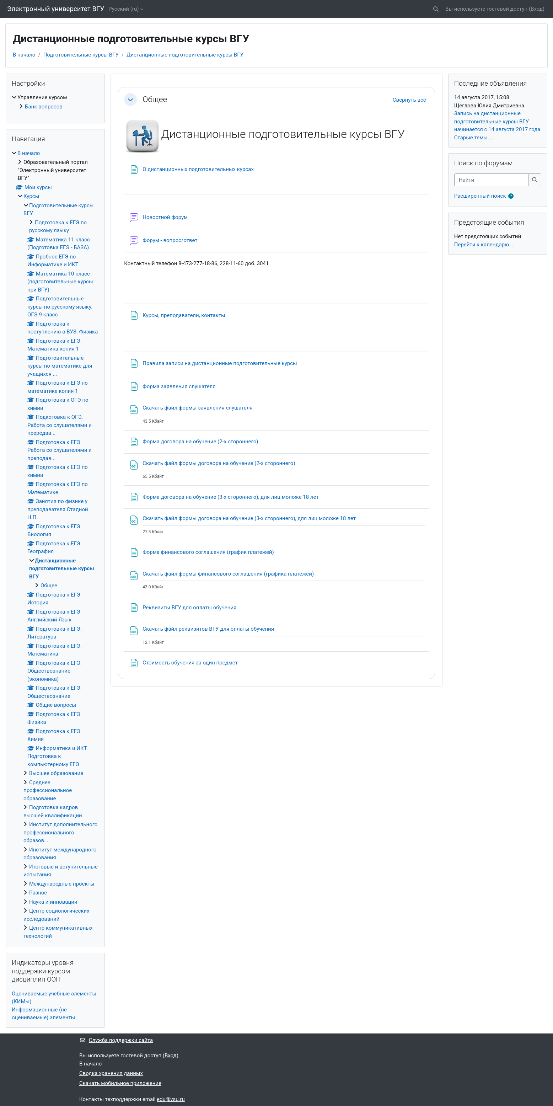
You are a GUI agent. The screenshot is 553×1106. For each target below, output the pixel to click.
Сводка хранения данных (111, 1073)
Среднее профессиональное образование (47, 790)
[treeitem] (55, 102)
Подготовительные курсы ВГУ (81, 55)
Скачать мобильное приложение (120, 1083)
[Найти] (491, 180)
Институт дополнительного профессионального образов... (60, 832)
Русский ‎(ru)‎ (123, 9)
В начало (24, 55)
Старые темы (471, 137)
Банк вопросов (44, 106)
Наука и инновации (53, 902)
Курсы (31, 196)
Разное (38, 892)
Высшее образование (56, 773)
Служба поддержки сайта (116, 1040)
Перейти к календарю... (483, 244)
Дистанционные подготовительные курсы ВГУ (185, 55)
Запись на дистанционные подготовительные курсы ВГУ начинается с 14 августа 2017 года (497, 121)
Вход (537, 9)
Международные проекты (62, 884)
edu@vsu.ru (171, 1099)
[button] (435, 9)
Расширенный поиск (480, 196)
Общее (155, 99)
